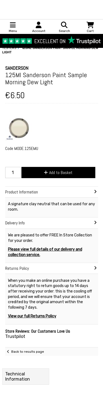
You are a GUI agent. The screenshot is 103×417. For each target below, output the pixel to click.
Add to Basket (58, 172)
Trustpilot (15, 336)
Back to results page (27, 352)
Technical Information (17, 376)
